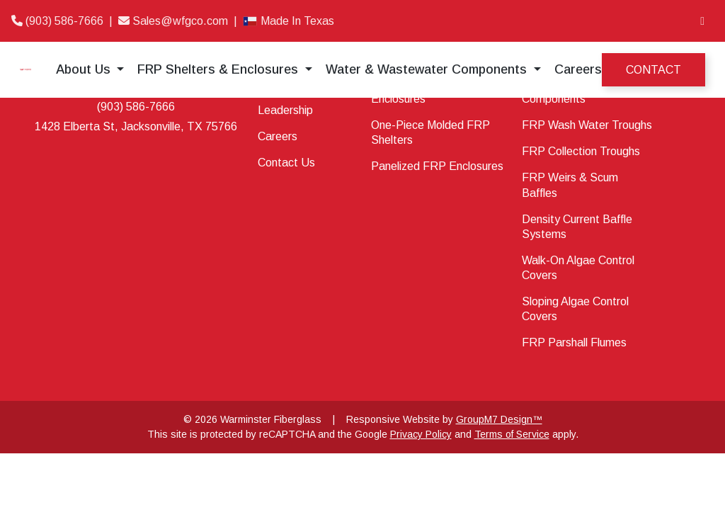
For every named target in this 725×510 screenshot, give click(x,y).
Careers (277, 136)
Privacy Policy (421, 434)
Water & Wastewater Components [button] (428, 69)
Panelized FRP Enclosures (437, 166)
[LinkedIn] (702, 21)
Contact (653, 70)
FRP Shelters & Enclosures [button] (219, 69)
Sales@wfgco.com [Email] (174, 21)
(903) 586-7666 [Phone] (58, 21)
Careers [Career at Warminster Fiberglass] (578, 69)
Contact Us (286, 163)
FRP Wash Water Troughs (587, 125)
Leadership (285, 110)
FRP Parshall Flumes (574, 342)
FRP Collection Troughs (581, 151)
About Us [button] (85, 69)
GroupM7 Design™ (499, 419)
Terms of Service (511, 434)
